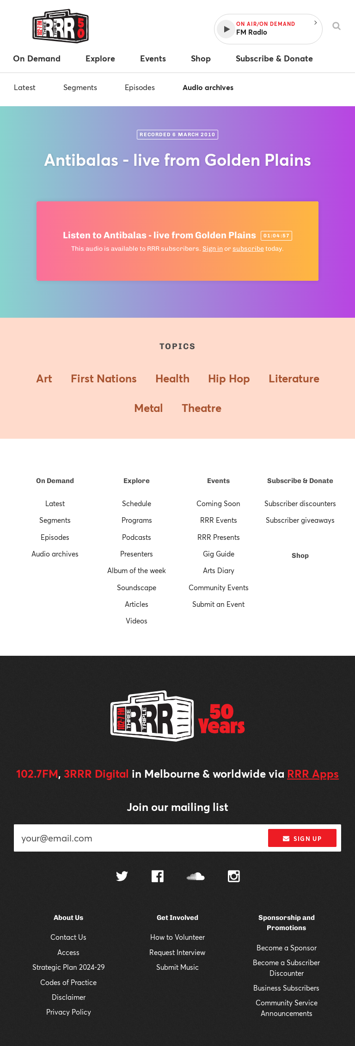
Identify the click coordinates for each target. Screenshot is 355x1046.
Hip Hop (229, 378)
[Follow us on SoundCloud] (196, 877)
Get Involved (177, 917)
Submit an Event (218, 604)
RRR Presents (218, 537)
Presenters (136, 553)
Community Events (219, 587)
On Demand (55, 481)
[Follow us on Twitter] (122, 877)
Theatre (201, 407)
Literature (294, 378)
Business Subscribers (286, 987)
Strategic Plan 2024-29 (68, 967)
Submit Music (177, 967)
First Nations (104, 378)
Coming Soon (218, 503)
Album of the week (136, 570)
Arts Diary (218, 570)
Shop (300, 555)
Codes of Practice (68, 982)
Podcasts (136, 537)
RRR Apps (313, 773)
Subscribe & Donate (300, 481)
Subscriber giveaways (300, 520)
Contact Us (68, 937)
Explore (136, 481)
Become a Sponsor (287, 947)
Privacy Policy (68, 1011)
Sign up (302, 838)
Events (218, 481)
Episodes (140, 87)
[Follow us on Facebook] (158, 877)
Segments (80, 87)
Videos (136, 620)
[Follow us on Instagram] (234, 877)
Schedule (136, 503)
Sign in (212, 249)
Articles (136, 604)
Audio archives (208, 87)
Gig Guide (218, 553)
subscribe (248, 249)
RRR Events (218, 520)
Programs (137, 520)
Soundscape (136, 587)
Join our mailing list (177, 806)
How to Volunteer (177, 937)
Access (68, 952)
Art (44, 378)
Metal (148, 407)
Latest (25, 87)
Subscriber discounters (300, 503)
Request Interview (177, 952)
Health (172, 378)
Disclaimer (69, 997)
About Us (68, 917)
